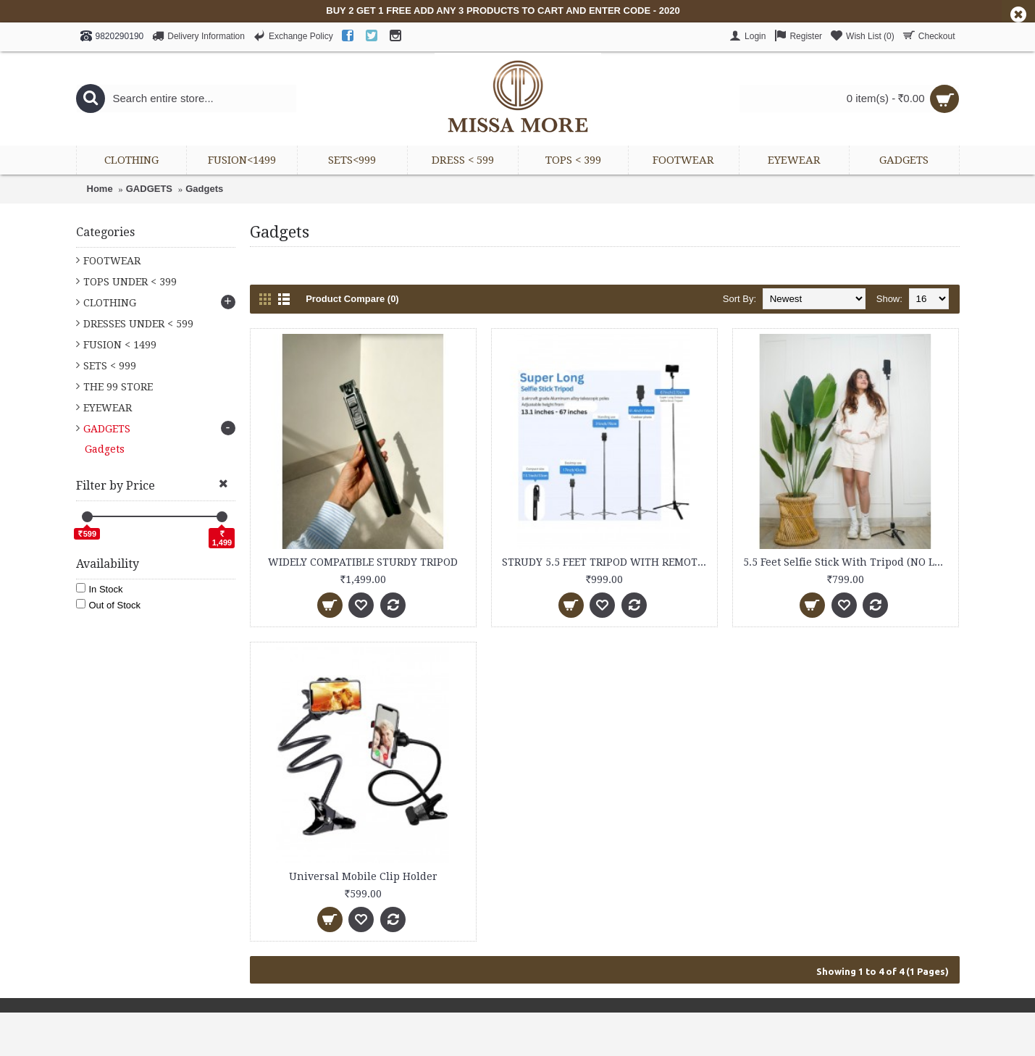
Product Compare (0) (352, 298)
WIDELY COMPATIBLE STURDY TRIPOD (363, 562)
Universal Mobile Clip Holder (363, 876)
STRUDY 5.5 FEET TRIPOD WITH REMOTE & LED (607, 562)
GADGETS (149, 188)
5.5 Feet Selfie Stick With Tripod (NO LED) (847, 562)
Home (100, 188)
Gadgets (204, 188)
